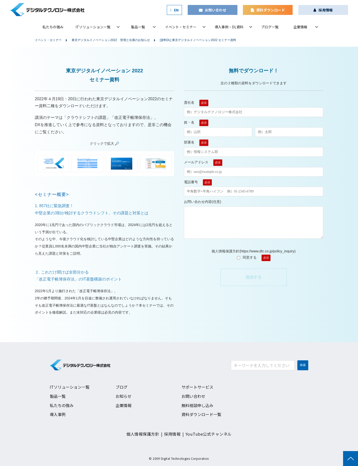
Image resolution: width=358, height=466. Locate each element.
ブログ (122, 387)
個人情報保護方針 (142, 434)
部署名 (189, 142)
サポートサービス (197, 387)
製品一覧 (138, 26)
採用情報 (325, 9)
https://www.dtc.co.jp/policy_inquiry (267, 251)
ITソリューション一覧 (93, 26)
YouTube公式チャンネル (208, 434)
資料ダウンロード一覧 (201, 414)
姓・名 (189, 122)
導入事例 (58, 414)
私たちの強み (53, 26)
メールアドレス (196, 162)
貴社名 (189, 102)
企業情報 (300, 26)
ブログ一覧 (269, 26)
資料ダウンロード (270, 9)
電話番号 (191, 182)
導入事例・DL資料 (229, 26)
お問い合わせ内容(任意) (202, 202)
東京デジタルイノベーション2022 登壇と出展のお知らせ (111, 40)
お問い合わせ (215, 9)
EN (176, 9)
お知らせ (124, 396)
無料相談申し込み (197, 405)
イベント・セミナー (180, 26)
